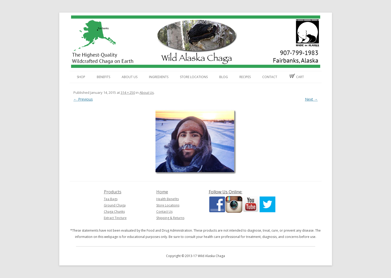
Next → (311, 99)
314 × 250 (128, 92)
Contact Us (164, 211)
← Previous (83, 99)
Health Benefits (167, 199)
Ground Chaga (115, 205)
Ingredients (158, 77)
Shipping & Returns (170, 218)
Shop (81, 77)
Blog (223, 77)
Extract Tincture (115, 218)
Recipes (245, 77)
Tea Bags (110, 199)
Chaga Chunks (114, 211)
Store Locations (194, 77)
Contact (269, 77)
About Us (129, 77)
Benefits (103, 77)
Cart (296, 76)
